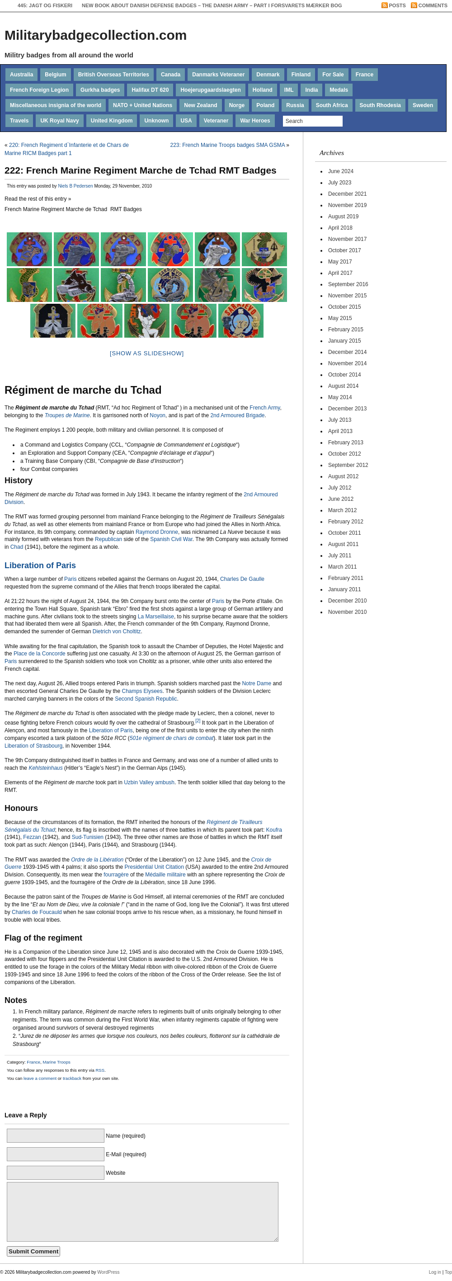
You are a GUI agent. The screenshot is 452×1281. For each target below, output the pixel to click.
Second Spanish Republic (146, 699)
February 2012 (345, 521)
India (311, 90)
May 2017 (340, 262)
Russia (295, 105)
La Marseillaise (156, 616)
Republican (108, 539)
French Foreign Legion (39, 90)
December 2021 (347, 194)
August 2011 (343, 544)
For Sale (333, 74)
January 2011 (344, 589)
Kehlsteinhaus (45, 768)
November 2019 (347, 205)
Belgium (55, 74)
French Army (265, 408)
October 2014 (344, 375)
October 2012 (344, 454)
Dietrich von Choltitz (117, 631)
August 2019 (343, 216)
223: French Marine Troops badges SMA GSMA (227, 145)
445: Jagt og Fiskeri (45, 5)
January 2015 (344, 341)
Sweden (423, 105)
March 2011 (342, 567)
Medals (339, 90)
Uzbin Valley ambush (149, 782)
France (364, 74)
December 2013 (347, 408)
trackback (72, 1078)
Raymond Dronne (157, 532)
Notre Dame (256, 683)
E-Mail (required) (126, 1154)
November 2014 (347, 363)
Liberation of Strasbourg (33, 746)
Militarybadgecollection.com (96, 35)
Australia (21, 74)
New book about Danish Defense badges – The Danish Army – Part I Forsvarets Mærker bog (212, 5)
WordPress (108, 1272)
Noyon (157, 415)
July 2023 (339, 182)
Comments (433, 5)
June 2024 (340, 171)
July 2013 (339, 420)
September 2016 (348, 284)
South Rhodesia (380, 105)
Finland (301, 74)
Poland (265, 105)
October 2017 (344, 250)
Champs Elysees (142, 691)
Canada (170, 74)
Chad (17, 547)
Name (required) (125, 1136)
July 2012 (339, 488)
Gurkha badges (100, 90)
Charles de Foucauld (37, 912)
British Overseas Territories (113, 74)
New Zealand (200, 105)
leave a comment (39, 1078)
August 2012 (343, 476)
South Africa (332, 105)
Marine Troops (56, 1062)
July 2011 (339, 555)
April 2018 (340, 228)
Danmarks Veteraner (218, 74)
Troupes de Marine (67, 415)
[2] (197, 720)
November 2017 (347, 239)
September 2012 (348, 465)
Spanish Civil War (171, 539)
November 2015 (347, 295)
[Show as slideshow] (147, 353)
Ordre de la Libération (97, 860)
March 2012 (342, 510)
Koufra (274, 830)
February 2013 (345, 442)
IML (289, 90)
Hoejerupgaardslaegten (210, 90)
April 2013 (340, 431)
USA (186, 121)
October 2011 (344, 533)
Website (115, 1173)
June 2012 (340, 499)
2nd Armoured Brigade (237, 415)
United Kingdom (112, 121)
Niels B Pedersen (75, 186)
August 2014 (343, 386)
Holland (263, 90)
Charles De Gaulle (242, 579)
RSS (99, 1070)
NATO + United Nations (142, 105)
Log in (435, 1272)
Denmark (267, 74)
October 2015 (344, 307)
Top (448, 1272)
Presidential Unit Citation (154, 867)
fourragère (116, 874)
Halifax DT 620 (150, 90)
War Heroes (255, 121)
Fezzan (32, 837)
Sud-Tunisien (88, 837)
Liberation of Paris (40, 565)
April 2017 (340, 273)
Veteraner (216, 121)
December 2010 (347, 601)
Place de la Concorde (40, 653)
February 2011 (345, 578)
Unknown (156, 121)
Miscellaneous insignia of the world (55, 105)
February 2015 (345, 329)
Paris (70, 579)
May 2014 (340, 397)
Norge (237, 105)
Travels (19, 121)
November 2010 (347, 612)
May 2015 (340, 318)
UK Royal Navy (59, 121)
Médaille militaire (165, 874)
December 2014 (347, 352)
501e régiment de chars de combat (171, 738)
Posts (397, 5)
